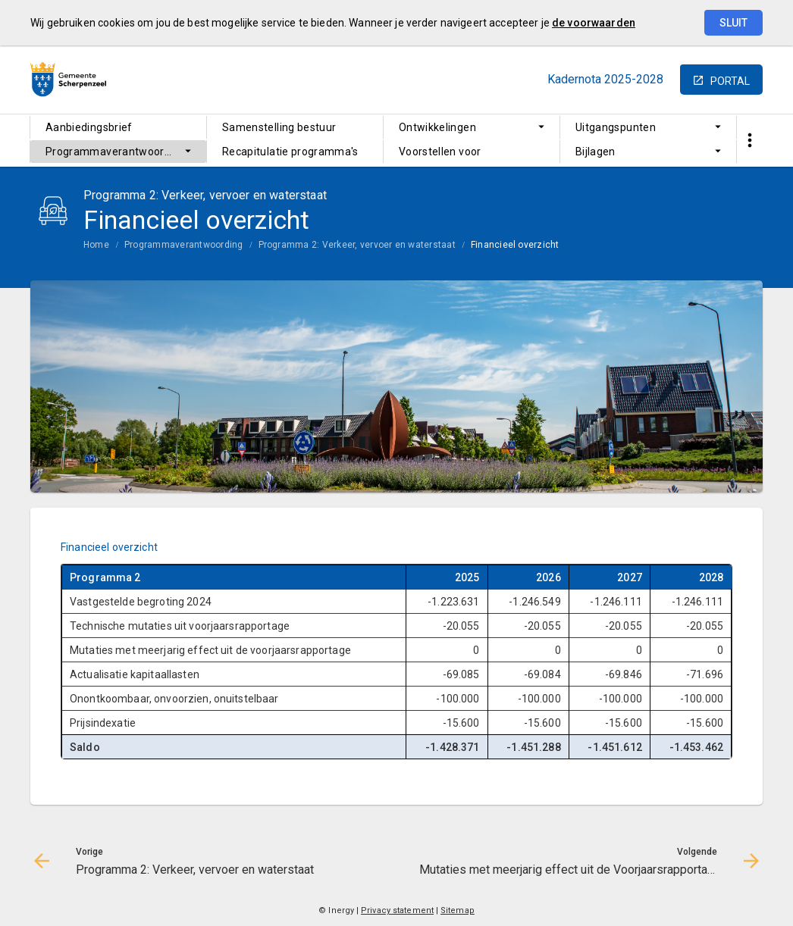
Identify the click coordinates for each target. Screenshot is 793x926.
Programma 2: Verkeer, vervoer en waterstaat (357, 244)
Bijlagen (595, 151)
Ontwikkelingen (437, 127)
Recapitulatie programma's (290, 151)
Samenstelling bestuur (279, 127)
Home (96, 244)
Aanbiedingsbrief (89, 127)
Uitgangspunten (615, 127)
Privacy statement (397, 910)
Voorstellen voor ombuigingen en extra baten (470, 154)
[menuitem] (118, 127)
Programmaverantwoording (115, 151)
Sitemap (457, 910)
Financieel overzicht (515, 244)
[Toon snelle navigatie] (749, 140)
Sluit (733, 23)
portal (730, 81)
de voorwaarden (593, 23)
